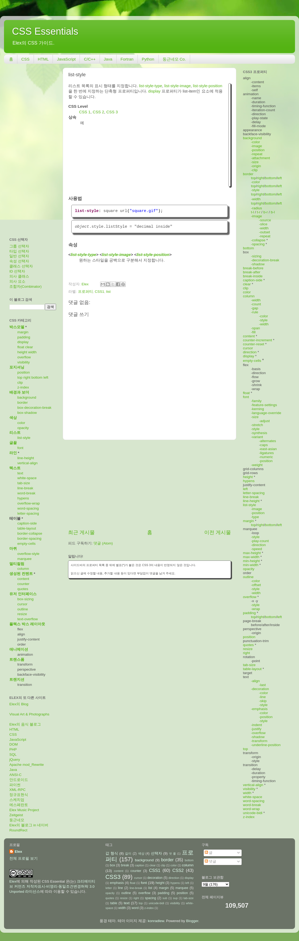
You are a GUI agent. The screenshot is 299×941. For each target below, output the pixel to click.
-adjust (264, 421)
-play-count (260, 541)
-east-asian (268, 449)
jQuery (14, 760)
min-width (250, 565)
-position (258, 150)
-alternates (267, 441)
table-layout (26, 528)
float (20, 347)
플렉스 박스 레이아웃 (27, 624)
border (22, 403)
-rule (254, 312)
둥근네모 (16, 820)
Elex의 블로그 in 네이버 (28, 825)
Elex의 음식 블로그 (25, 724)
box (112, 865)
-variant (257, 437)
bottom (37, 377)
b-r (265, 212)
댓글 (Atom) (103, 543)
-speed (256, 549)
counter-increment (257, 340)
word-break (26, 493)
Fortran (127, 59)
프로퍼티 (85, 292)
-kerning (257, 409)
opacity (23, 428)
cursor (22, 604)
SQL (13, 754)
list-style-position (207, 86)
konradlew (156, 921)
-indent (256, 725)
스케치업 (16, 800)
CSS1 (99, 292)
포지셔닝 (16, 367)
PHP (13, 749)
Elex (18, 852)
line (120, 888)
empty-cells (26, 544)
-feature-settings (264, 405)
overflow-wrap (28, 503)
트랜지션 (16, 680)
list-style (23, 438)
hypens (23, 498)
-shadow (258, 264)
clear (29, 347)
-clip (254, 170)
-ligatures (266, 453)
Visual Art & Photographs (29, 714)
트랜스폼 (16, 660)
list (108, 292)
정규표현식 (18, 795)
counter (23, 584)
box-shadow (27, 413)
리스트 (15, 433)
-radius (256, 208)
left (46, 377)
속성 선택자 (19, 261)
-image (256, 146)
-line (262, 697)
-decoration (260, 689)
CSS (25, 59)
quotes (22, 589)
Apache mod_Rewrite (26, 765)
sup (175, 898)
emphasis (117, 883)
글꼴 (13, 443)
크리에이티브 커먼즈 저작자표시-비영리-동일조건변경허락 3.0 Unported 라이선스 (52, 886)
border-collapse (29, 533)
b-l (273, 212)
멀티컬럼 (16, 564)
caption (139, 865)
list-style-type (150, 86)
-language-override (266, 413)
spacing (150, 898)
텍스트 (15, 468)
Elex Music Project (24, 810)
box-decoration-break (34, 408)
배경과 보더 (19, 392)
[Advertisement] (149, 484)
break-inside (253, 276)
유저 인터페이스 (23, 594)
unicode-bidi (252, 813)
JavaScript (66, 59)
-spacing (258, 244)
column (23, 569)
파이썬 (15, 785)
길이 (128, 853)
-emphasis (259, 709)
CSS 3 (112, 112)
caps (264, 445)
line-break (25, 488)
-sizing (256, 256)
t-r (259, 212)
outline (22, 609)
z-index (23, 387)
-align (255, 681)
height (22, 352)
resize (22, 614)
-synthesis (259, 433)
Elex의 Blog (18, 704)
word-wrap (251, 809)
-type (255, 517)
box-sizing (25, 599)
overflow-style (28, 554)
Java (108, 59)
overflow (24, 357)
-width (256, 199)
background (26, 397)
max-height (252, 553)
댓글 (211, 861)
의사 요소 (17, 281)
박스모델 (16, 327)
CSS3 (112, 877)
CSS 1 (85, 112)
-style (255, 190)
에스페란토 (18, 805)
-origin (256, 166)
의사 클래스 (19, 276)
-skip (263, 701)
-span (255, 328)
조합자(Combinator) (25, 287)
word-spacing (28, 508)
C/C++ (89, 59)
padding (23, 337)
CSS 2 (98, 112)
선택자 (156, 853)
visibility (23, 362)
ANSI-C (15, 775)
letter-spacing (28, 513)
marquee (24, 559)
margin (22, 332)
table (113, 903)
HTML (43, 59)
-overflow (258, 733)
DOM (13, 744)
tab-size (23, 483)
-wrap (255, 609)
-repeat (256, 154)
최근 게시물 (81, 532)
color (21, 423)
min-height (251, 561)
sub (165, 898)
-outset (264, 232)
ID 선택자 (17, 271)
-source (265, 220)
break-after (251, 272)
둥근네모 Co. (174, 59)
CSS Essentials (45, 31)
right (26, 377)
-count (256, 304)
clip (20, 383)
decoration (155, 878)
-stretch (257, 425)
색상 (13, 418)
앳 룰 (172, 853)
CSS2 (178, 870)
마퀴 (13, 549)
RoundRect (18, 830)
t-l (252, 212)
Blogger (192, 921)
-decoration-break (265, 260)
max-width (251, 557)
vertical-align (27, 463)
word (135, 908)
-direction (258, 545)
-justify (256, 729)
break (125, 865)
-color (255, 142)
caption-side (27, 523)
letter (108, 888)
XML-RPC (17, 790)
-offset (256, 585)
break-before (253, 268)
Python (148, 59)
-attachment (260, 158)
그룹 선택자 (19, 246)
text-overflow (27, 619)
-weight (257, 465)
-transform (259, 741)
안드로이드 (18, 780)
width (32, 352)
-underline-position (266, 745)
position (23, 372)
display (154, 91)
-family (256, 401)
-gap (254, 308)
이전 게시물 (217, 532)
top (19, 377)
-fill (253, 332)
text (20, 473)
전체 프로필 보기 (23, 858)
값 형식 (111, 853)
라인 (13, 453)
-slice (263, 224)
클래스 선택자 (21, 266)
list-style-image (177, 86)
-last (262, 685)
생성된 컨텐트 (21, 574)
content (23, 579)
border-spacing (29, 538)
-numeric (266, 457)
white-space (27, 478)
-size (255, 162)
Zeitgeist (16, 815)
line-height (25, 458)
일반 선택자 (19, 256)
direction (250, 352)
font (20, 448)
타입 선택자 (19, 251)
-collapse (258, 240)
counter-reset (253, 344)
